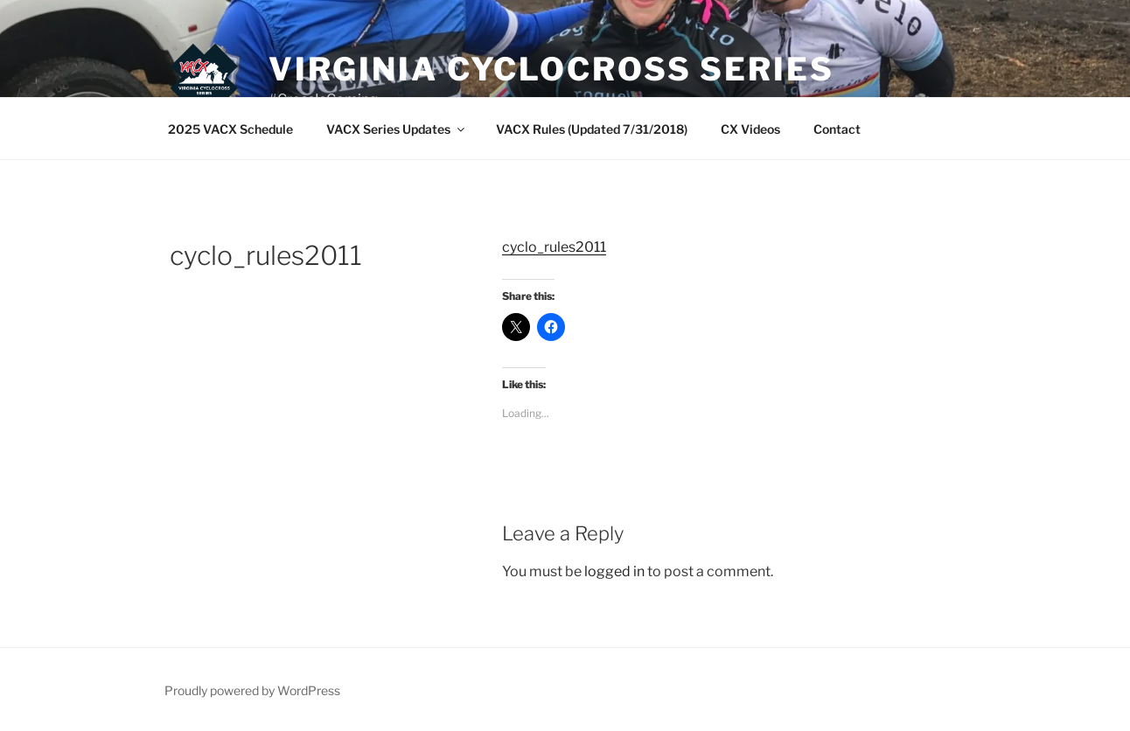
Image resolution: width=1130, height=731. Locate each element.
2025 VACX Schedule (230, 129)
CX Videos (750, 129)
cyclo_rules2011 (554, 247)
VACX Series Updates (396, 129)
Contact (837, 129)
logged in (614, 571)
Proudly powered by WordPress (252, 690)
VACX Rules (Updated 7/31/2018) (591, 129)
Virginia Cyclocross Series (551, 69)
